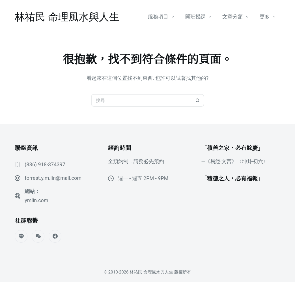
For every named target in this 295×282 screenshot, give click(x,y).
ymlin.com (36, 200)
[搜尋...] (141, 100)
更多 (269, 17)
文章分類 (236, 17)
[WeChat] (38, 236)
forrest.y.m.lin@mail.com (53, 178)
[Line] (21, 236)
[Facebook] (55, 236)
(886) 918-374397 (45, 164)
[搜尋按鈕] (197, 100)
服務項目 (162, 17)
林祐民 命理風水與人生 (67, 17)
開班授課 (199, 17)
